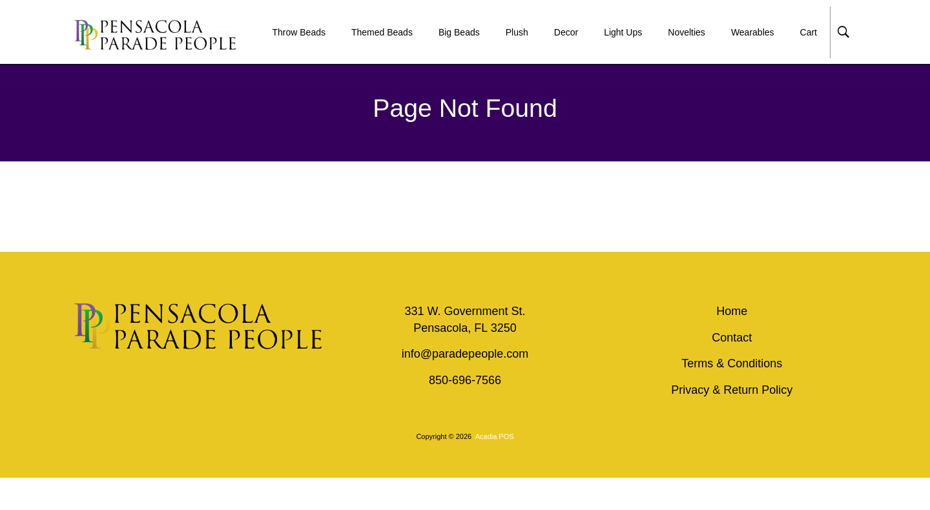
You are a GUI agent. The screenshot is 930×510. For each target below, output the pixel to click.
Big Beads (459, 32)
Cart (808, 32)
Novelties (686, 32)
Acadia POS (494, 436)
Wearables (752, 32)
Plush (517, 32)
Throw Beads (298, 32)
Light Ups (623, 32)
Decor (566, 32)
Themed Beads (382, 32)
